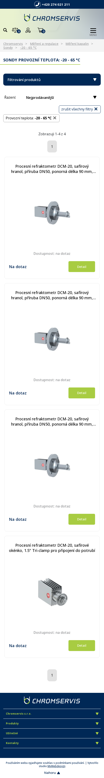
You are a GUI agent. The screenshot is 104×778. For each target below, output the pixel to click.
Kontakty (52, 743)
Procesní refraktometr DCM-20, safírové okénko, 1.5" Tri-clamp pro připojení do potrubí (52, 548)
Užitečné (52, 733)
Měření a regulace (44, 43)
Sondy (8, 47)
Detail (81, 266)
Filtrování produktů (52, 79)
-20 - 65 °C (28, 47)
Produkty (52, 723)
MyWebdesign (56, 766)
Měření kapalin (77, 43)
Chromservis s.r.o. (52, 713)
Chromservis (13, 43)
